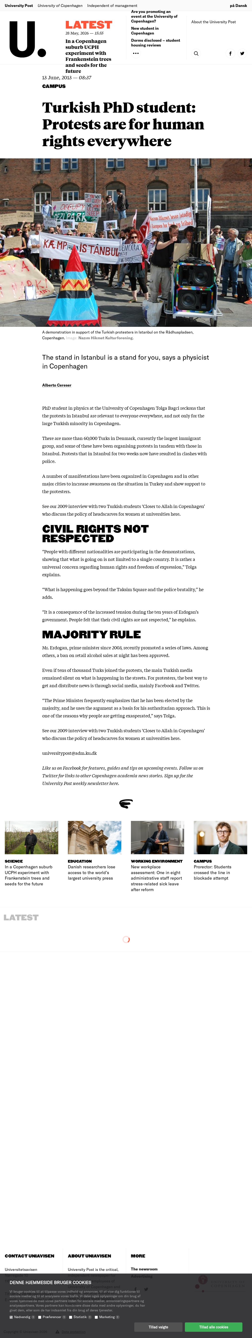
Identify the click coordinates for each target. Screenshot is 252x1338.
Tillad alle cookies (213, 1327)
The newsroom (144, 1269)
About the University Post (213, 21)
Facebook (72, 768)
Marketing (109, 1317)
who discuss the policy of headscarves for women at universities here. (111, 514)
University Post (19, 5)
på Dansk (238, 5)
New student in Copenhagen (145, 30)
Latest (88, 25)
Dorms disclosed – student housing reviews (155, 42)
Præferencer (54, 1317)
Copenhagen (160, 476)
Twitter (50, 775)
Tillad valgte (158, 1327)
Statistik (83, 1317)
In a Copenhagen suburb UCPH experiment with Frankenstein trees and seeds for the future (88, 55)
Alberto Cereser (56, 385)
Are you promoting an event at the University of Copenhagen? (154, 16)
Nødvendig (24, 1317)
